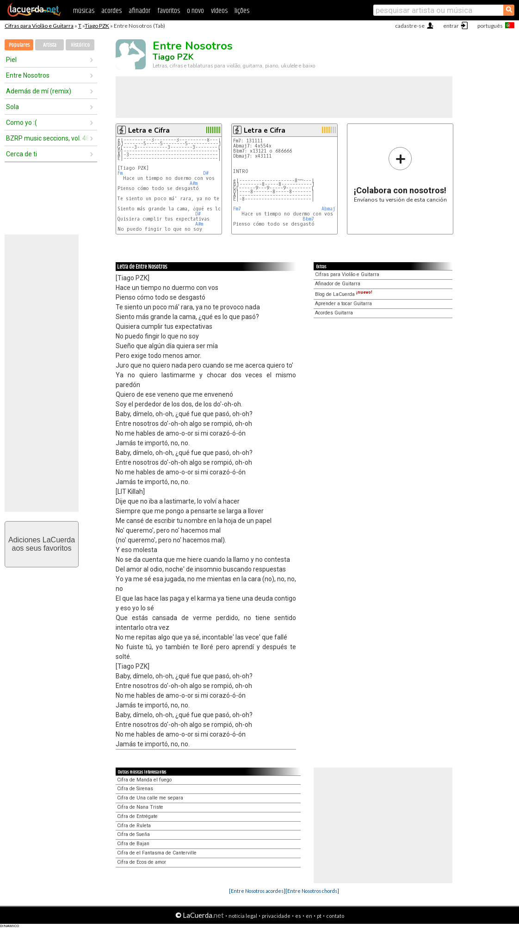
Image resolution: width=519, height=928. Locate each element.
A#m (194, 183)
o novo (195, 11)
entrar (451, 25)
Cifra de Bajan (133, 844)
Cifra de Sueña (133, 834)
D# (206, 173)
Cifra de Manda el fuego (144, 780)
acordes (111, 11)
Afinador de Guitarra (337, 284)
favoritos (168, 11)
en (309, 916)
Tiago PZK (97, 25)
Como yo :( (21, 122)
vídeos (219, 11)
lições (242, 11)
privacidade (276, 916)
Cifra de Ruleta (134, 826)
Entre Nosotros (27, 75)
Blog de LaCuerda (343, 294)
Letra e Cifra (149, 130)
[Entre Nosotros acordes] (257, 891)
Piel (11, 59)
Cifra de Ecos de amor (141, 862)
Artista (49, 45)
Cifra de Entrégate (137, 816)
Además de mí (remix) (38, 91)
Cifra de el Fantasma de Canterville (157, 853)
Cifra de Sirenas (135, 789)
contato (335, 916)
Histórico (80, 45)
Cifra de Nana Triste (140, 807)
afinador (139, 11)
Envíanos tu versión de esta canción (400, 174)
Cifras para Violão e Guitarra (39, 25)
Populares (19, 45)
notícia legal (243, 916)
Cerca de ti (21, 154)
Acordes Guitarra (334, 313)
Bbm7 (308, 219)
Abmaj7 (329, 209)
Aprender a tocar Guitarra (343, 304)
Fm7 (237, 209)
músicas (83, 11)
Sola (12, 107)
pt (319, 916)
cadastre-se (410, 25)
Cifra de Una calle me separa (150, 798)
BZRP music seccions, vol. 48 (47, 138)
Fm (120, 173)
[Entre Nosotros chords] (312, 891)
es (298, 916)
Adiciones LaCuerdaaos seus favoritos (41, 544)
